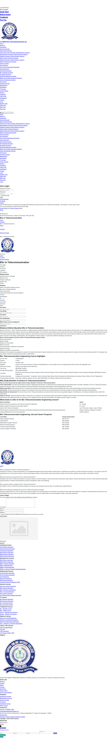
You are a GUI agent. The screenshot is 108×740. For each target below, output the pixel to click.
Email (2, 512)
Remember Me (4, 195)
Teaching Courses (5, 83)
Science (2, 92)
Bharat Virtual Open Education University (11, 78)
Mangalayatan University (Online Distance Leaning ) (14, 54)
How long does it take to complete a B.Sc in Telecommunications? (18, 484)
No (0, 726)
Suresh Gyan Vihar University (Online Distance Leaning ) (15, 52)
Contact (2, 100)
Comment (3, 509)
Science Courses (4, 259)
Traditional (3, 94)
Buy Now (2, 545)
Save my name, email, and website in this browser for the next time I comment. (22, 516)
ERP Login (2, 107)
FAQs (1, 305)
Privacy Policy (4, 208)
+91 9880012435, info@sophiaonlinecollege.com (13, 41)
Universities (3, 47)
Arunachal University (5, 74)
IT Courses (3, 89)
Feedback (4, 17)
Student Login (4, 103)
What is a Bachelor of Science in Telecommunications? (14, 469)
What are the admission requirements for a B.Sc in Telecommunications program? (22, 489)
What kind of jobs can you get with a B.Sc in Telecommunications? (18, 477)
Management (3, 85)
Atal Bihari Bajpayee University (8, 76)
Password (2, 192)
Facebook (2, 201)
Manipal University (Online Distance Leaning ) (12, 60)
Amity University (4, 63)
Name (2, 510)
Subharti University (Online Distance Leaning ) (12, 56)
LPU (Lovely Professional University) (9, 67)
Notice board (5, 15)
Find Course (3, 82)
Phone (1, 739)
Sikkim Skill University (6, 51)
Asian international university (8, 80)
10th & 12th (3, 96)
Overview (2, 300)
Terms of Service (14, 208)
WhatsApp (3, 737)
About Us (2, 45)
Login (1, 102)
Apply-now (3, 109)
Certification (3, 98)
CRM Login (3, 105)
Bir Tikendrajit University (6, 72)
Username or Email (5, 188)
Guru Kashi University (5, 71)
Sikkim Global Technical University (9, 58)
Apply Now (4, 12)
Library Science (4, 91)
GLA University (4, 65)
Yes (3, 726)
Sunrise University (5, 49)
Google (2, 203)
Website (2, 514)
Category (2, 257)
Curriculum (3, 302)
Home (1, 43)
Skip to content (4, 9)
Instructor (2, 254)
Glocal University (4, 69)
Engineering (3, 87)
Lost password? (4, 199)
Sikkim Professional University (8, 62)
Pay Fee (3, 20)
